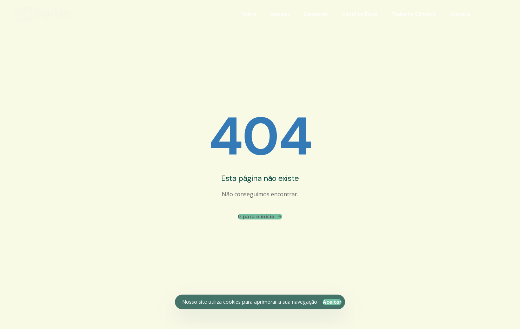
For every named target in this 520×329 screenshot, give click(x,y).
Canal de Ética (359, 14)
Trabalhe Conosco (413, 14)
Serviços (280, 14)
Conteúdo (316, 14)
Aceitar (332, 302)
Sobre (249, 14)
